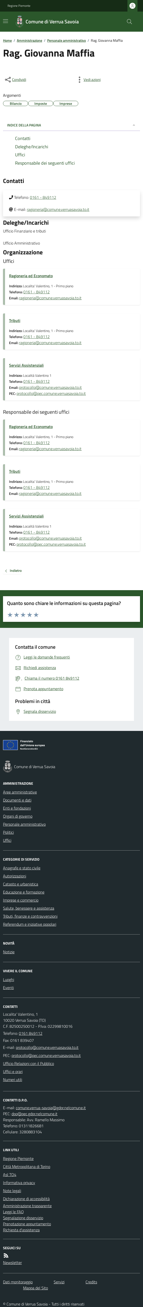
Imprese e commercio (20, 900)
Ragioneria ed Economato (31, 276)
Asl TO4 (9, 1175)
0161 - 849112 (43, 197)
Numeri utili (12, 1080)
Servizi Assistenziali (26, 365)
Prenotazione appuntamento (27, 1224)
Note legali (12, 1191)
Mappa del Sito (35, 1288)
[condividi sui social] (15, 80)
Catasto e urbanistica (20, 884)
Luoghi (8, 979)
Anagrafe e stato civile (21, 868)
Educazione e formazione (23, 892)
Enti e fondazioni (17, 808)
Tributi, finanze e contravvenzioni (30, 916)
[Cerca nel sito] (127, 22)
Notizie (9, 952)
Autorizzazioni (14, 876)
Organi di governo (17, 816)
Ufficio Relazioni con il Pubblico (28, 1063)
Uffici (7, 840)
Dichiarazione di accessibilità (26, 1199)
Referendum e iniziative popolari (29, 924)
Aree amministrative (20, 792)
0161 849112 (30, 1033)
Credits (91, 1282)
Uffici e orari (13, 1071)
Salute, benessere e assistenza (28, 908)
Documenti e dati (17, 800)
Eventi (8, 988)
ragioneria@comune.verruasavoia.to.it (58, 209)
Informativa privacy (19, 1183)
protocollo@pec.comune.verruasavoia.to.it (51, 393)
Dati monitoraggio (18, 1282)
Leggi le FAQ (13, 1212)
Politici (8, 832)
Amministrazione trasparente (27, 1206)
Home (7, 40)
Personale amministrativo (66, 40)
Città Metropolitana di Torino (26, 1166)
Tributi (14, 320)
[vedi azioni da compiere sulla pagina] (88, 80)
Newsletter (12, 1262)
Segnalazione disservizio (23, 1218)
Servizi (59, 1282)
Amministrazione (29, 40)
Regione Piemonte (19, 6)
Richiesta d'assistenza (21, 1230)
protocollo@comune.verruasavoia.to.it (50, 387)
